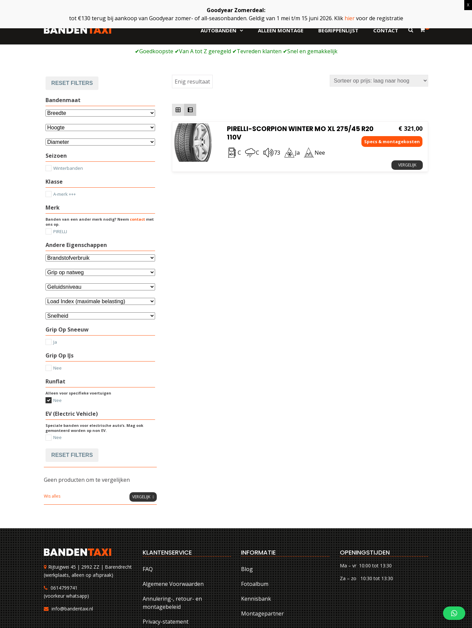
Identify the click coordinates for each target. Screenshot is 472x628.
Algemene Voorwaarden (173, 539)
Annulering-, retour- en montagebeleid (172, 558)
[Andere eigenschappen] (100, 213)
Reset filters (72, 410)
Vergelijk (407, 121)
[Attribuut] (100, 83)
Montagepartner (262, 569)
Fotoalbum (254, 539)
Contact (385, 30)
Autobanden (218, 30)
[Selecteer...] (100, 97)
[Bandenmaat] (100, 68)
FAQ (148, 524)
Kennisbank (256, 554)
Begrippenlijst (338, 30)
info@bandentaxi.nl (72, 564)
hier (350, 18)
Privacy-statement (165, 577)
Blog (247, 524)
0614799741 (64, 543)
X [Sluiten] (468, 5)
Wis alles (52, 451)
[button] (454, 613)
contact (137, 175)
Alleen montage (280, 30)
